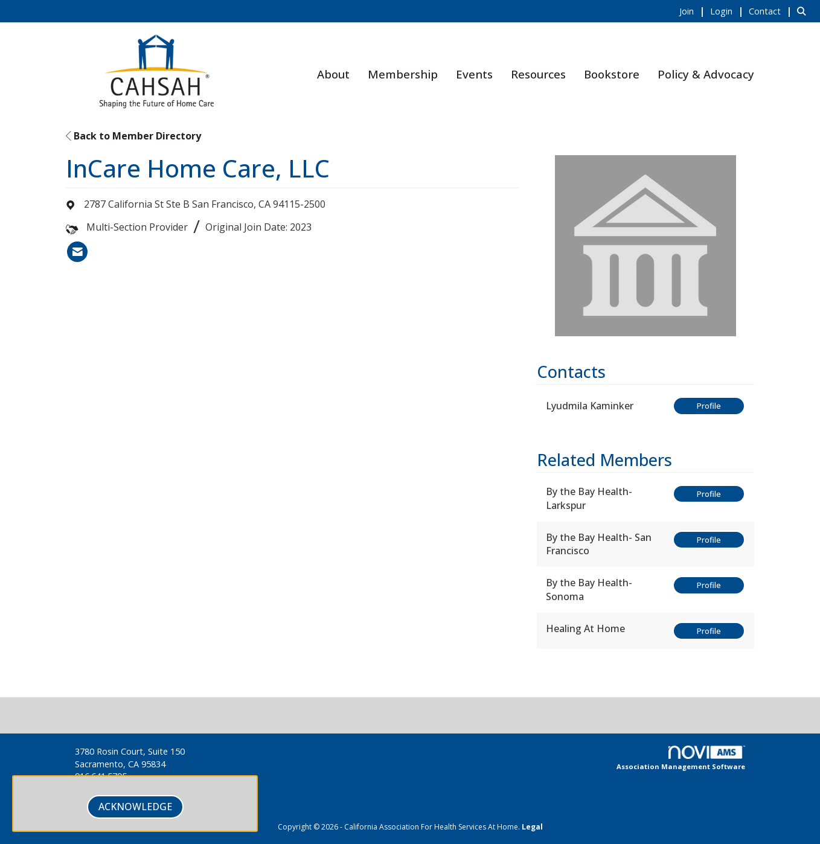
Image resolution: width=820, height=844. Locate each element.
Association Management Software (681, 758)
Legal (532, 827)
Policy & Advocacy (706, 74)
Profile (709, 405)
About (333, 74)
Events (474, 74)
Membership (403, 74)
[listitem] (693, 11)
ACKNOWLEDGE (135, 806)
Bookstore (611, 74)
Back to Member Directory (133, 135)
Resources (538, 74)
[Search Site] (804, 11)
